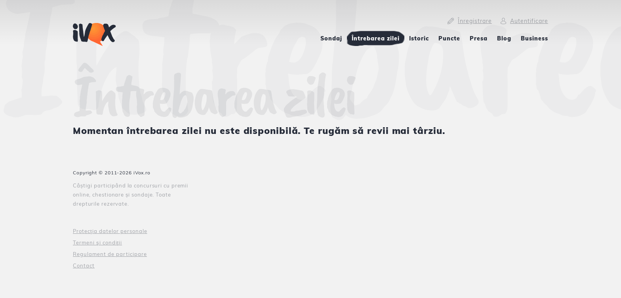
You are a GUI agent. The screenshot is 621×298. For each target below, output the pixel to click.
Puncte (449, 38)
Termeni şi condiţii (97, 242)
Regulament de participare (110, 254)
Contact (84, 265)
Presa (479, 38)
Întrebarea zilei (376, 38)
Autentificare (529, 21)
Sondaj (331, 38)
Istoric (419, 38)
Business (534, 38)
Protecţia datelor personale (110, 231)
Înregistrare (475, 21)
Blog (504, 38)
